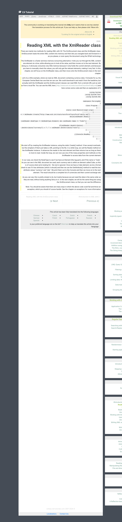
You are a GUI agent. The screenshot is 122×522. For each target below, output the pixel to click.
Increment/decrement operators (106, 243)
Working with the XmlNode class (106, 48)
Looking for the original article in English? (60, 34)
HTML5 (34, 17)
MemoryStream (112, 482)
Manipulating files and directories (105, 466)
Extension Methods (110, 452)
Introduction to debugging (108, 364)
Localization (34, 514)
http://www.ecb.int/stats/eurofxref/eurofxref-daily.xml (60, 86)
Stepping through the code (108, 369)
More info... (71, 32)
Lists (116, 182)
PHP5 (11, 17)
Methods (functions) (110, 135)
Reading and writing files (109, 463)
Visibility (115, 145)
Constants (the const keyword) (106, 163)
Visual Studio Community (108, 78)
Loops (115, 116)
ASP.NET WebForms (53, 17)
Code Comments (111, 99)
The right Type (112, 496)
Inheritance (114, 150)
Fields (115, 130)
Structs (115, 391)
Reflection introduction (109, 494)
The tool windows (111, 371)
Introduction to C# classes (108, 127)
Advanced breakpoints (109, 374)
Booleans (114, 199)
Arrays (115, 179)
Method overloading (110, 143)
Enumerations (113, 386)
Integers (115, 201)
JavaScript (26, 17)
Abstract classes (111, 153)
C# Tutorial (11, 12)
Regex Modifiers (112, 333)
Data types (114, 97)
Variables (114, 94)
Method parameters (110, 138)
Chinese (20, 215)
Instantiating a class (110, 499)
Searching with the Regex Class (106, 326)
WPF (5, 17)
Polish (38, 218)
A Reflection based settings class (105, 501)
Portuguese (53, 218)
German (20, 218)
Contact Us (47, 514)
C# (76, 17)
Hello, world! (113, 80)
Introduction (113, 75)
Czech (38, 215)
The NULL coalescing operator (106, 248)
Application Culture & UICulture (106, 306)
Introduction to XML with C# (107, 36)
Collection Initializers (110, 449)
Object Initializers (111, 447)
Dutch (56, 215)
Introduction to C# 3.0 (110, 442)
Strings (115, 209)
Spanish (20, 221)
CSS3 (41, 17)
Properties (114, 133)
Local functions (112, 168)
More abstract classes (109, 155)
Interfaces (114, 158)
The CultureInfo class (110, 309)
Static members (112, 148)
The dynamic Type (111, 221)
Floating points (112, 204)
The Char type (113, 206)
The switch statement (110, 113)
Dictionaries (113, 184)
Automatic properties (110, 444)
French (73, 215)
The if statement (112, 111)
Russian (73, 218)
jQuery (17, 17)
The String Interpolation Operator (105, 250)
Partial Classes (112, 165)
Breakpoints (113, 366)
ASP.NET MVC (68, 17)
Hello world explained (110, 83)
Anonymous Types (111, 226)
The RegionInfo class (110, 311)
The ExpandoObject (110, 224)
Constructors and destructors (107, 140)
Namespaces (113, 160)
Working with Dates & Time (108, 211)
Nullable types (112, 214)
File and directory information (107, 468)
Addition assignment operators (106, 245)
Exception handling (111, 388)
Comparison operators (109, 240)
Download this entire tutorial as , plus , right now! (107, 23)
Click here (48, 224)
